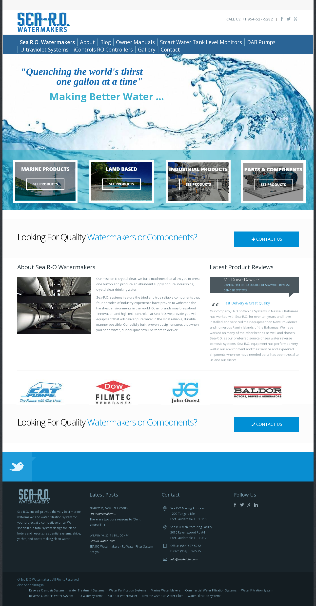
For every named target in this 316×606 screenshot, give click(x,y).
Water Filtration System (257, 590)
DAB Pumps (261, 42)
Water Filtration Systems (204, 596)
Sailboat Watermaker (122, 596)
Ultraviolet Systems (44, 49)
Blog (105, 42)
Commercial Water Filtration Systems (211, 590)
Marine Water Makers (165, 590)
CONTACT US (266, 239)
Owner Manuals (135, 42)
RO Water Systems (90, 596)
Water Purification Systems (127, 590)
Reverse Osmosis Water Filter (162, 596)
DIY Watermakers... (103, 514)
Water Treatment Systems (86, 590)
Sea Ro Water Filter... (103, 541)
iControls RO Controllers (103, 49)
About (87, 42)
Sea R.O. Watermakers (47, 42)
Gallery (147, 49)
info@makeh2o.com (184, 559)
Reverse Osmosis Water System (51, 596)
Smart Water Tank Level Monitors (201, 42)
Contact (170, 49)
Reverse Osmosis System (46, 590)
